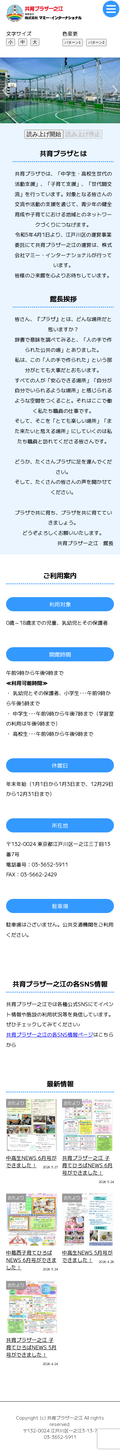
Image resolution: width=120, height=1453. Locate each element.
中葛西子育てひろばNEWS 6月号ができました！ (31, 1260)
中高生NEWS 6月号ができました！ (31, 1161)
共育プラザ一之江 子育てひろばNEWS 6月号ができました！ (87, 1165)
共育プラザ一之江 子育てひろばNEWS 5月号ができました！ (31, 1347)
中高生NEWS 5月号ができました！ (87, 1256)
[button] (5, 90)
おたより (16, 1103)
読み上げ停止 (83, 134)
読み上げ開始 (44, 134)
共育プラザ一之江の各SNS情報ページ (49, 1034)
